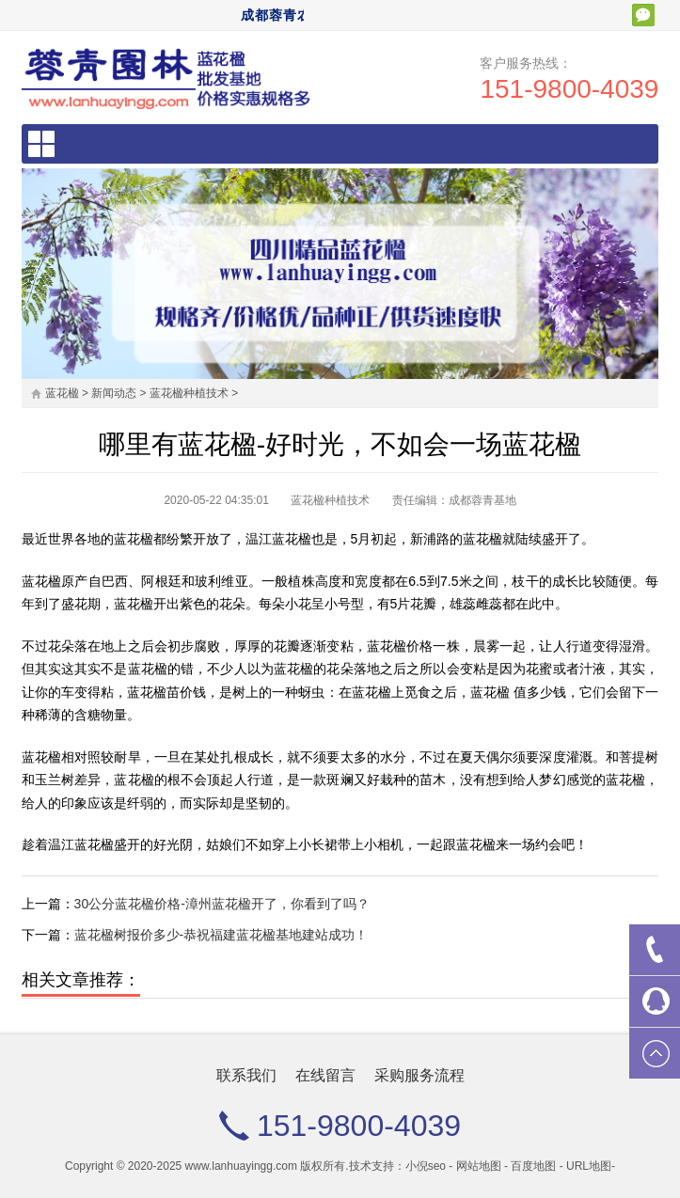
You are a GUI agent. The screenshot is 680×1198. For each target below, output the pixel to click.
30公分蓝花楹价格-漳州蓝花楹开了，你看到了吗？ (222, 903)
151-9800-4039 (569, 88)
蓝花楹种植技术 (189, 393)
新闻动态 (113, 393)
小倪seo (425, 1166)
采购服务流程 (419, 1075)
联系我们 (246, 1075)
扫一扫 (643, 15)
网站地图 (478, 1166)
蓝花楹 (62, 393)
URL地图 (588, 1166)
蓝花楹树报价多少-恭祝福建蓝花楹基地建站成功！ (221, 934)
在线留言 (325, 1075)
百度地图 (533, 1166)
